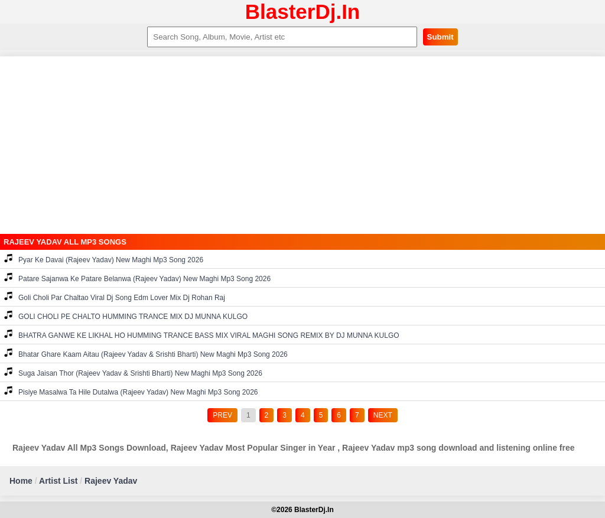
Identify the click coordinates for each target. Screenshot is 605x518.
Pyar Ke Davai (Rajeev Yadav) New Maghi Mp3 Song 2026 (103, 259)
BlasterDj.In (302, 11)
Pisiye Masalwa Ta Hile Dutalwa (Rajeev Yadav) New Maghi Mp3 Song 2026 (131, 391)
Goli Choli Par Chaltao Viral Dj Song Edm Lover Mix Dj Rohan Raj (114, 297)
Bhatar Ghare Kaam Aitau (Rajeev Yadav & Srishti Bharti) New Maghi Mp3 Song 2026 (146, 353)
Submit (440, 36)
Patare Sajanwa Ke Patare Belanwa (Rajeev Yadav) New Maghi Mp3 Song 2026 (137, 278)
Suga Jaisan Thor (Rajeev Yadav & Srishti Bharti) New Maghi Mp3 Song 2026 (133, 372)
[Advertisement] (302, 145)
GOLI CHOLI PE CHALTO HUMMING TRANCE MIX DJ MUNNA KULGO (126, 316)
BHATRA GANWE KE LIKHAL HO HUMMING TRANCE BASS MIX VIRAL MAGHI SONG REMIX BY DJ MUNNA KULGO (201, 335)
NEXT (382, 415)
